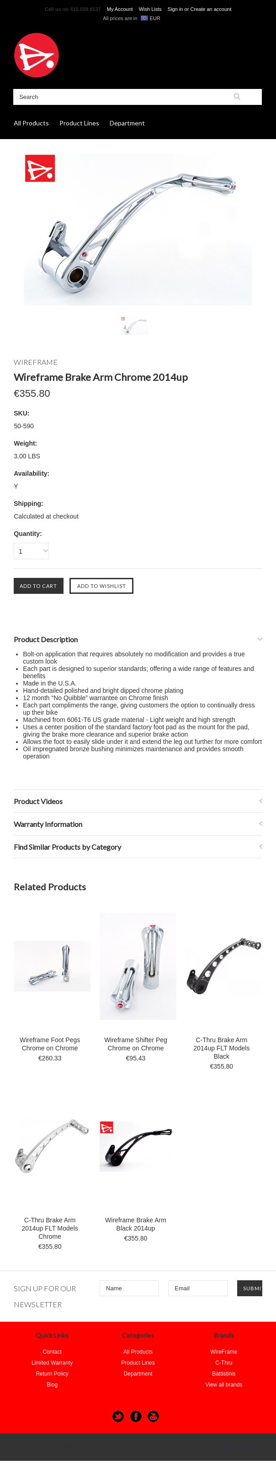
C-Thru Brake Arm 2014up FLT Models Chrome (50, 1228)
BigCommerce (240, 1448)
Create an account (210, 9)
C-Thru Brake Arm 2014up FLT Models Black (221, 1048)
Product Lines (79, 123)
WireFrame (223, 1352)
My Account (120, 9)
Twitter (118, 1416)
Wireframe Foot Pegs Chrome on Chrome (50, 1044)
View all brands (223, 1385)
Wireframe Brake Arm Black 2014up (135, 1224)
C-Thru (223, 1363)
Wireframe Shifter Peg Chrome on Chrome (135, 1044)
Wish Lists (150, 9)
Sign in (175, 9)
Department (127, 123)
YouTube (153, 1416)
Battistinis (223, 1374)
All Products (31, 123)
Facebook (136, 1416)
